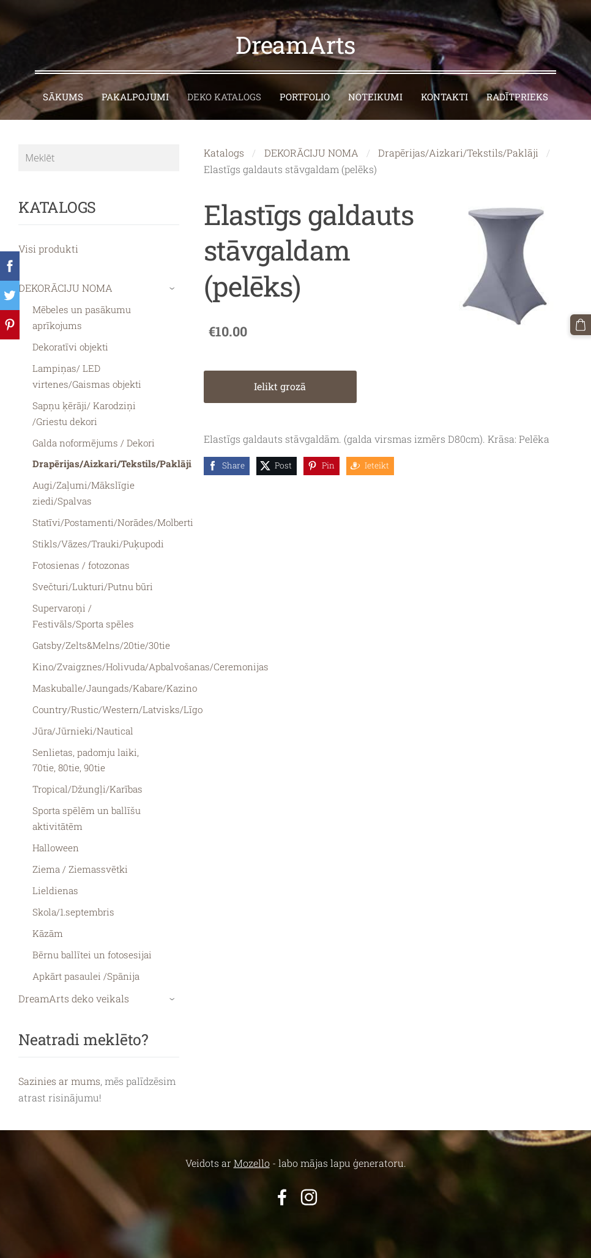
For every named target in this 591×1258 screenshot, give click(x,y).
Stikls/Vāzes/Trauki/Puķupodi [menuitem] (98, 542)
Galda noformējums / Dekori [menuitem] (93, 441)
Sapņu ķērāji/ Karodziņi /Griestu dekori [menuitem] (84, 412)
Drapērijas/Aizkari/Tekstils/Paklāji (458, 151)
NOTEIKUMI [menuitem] (375, 95)
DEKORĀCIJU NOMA (311, 151)
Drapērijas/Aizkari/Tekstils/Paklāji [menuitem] (111, 462)
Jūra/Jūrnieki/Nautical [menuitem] (82, 729)
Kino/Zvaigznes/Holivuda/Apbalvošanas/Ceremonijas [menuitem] (150, 665)
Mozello (252, 1161)
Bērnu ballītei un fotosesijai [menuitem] (92, 953)
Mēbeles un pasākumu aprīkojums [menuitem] (81, 316)
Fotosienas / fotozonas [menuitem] (81, 564)
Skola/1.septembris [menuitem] (73, 911)
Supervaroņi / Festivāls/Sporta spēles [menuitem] (83, 615)
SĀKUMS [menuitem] (63, 95)
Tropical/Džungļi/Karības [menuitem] (87, 788)
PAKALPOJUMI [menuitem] (135, 95)
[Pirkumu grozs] (580, 324)
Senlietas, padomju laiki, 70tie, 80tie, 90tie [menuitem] (85, 758)
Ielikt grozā (280, 385)
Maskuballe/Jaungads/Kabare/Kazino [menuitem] (114, 687)
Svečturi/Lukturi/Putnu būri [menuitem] (92, 585)
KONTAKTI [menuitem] (444, 95)
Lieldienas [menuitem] (55, 889)
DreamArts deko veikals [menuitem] (73, 997)
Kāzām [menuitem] (47, 932)
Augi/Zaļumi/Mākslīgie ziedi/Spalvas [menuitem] (83, 492)
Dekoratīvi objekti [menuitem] (70, 345)
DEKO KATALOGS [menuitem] (224, 95)
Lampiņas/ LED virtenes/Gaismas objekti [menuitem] (86, 375)
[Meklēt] (98, 156)
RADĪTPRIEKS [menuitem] (517, 95)
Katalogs (224, 151)
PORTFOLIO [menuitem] (305, 95)
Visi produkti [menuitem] (48, 247)
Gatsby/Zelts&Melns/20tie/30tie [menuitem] (101, 644)
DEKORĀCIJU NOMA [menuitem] (65, 286)
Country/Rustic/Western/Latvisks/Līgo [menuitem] (117, 708)
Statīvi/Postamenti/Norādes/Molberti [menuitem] (112, 521)
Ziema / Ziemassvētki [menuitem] (80, 868)
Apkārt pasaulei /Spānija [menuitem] (85, 975)
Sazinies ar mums (59, 1079)
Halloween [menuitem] (55, 846)
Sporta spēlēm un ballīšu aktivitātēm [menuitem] (86, 817)
